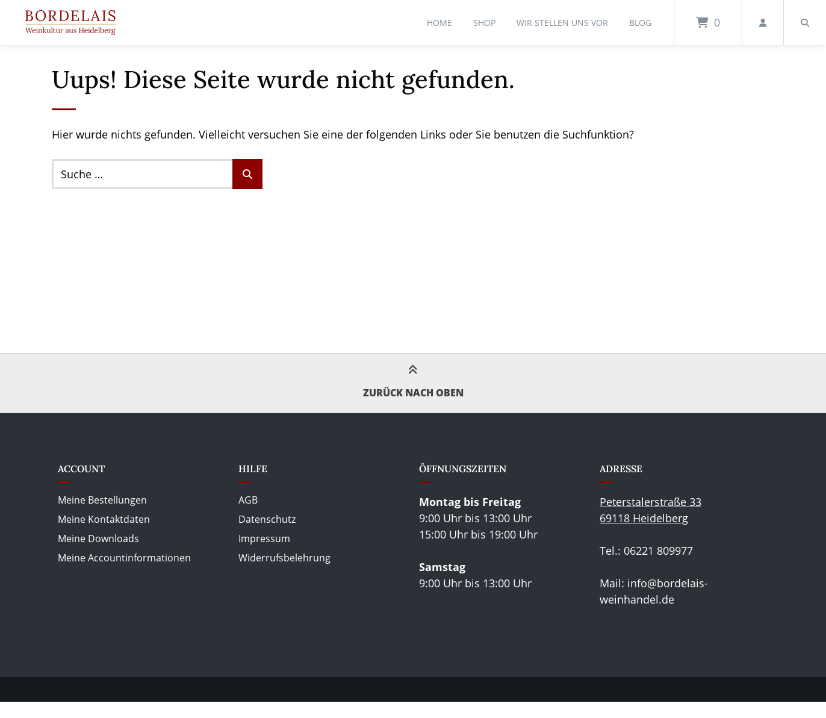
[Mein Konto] (762, 22)
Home (439, 22)
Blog (640, 22)
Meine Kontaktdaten (104, 519)
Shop (484, 22)
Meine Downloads (98, 538)
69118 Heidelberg (644, 518)
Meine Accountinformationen (124, 557)
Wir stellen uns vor (562, 22)
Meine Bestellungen (102, 500)
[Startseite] (70, 22)
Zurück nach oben (413, 382)
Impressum (264, 538)
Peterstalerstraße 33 (650, 502)
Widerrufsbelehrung (284, 557)
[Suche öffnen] (805, 22)
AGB (248, 500)
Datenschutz (267, 519)
